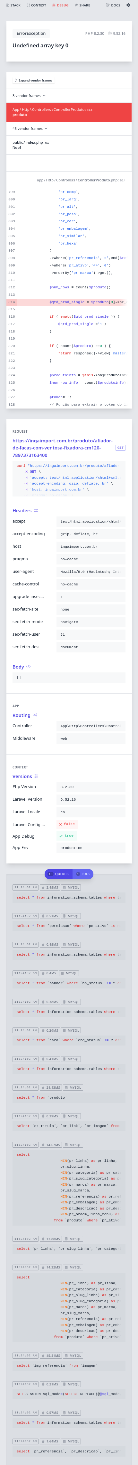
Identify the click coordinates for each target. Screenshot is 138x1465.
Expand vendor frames (34, 80)
